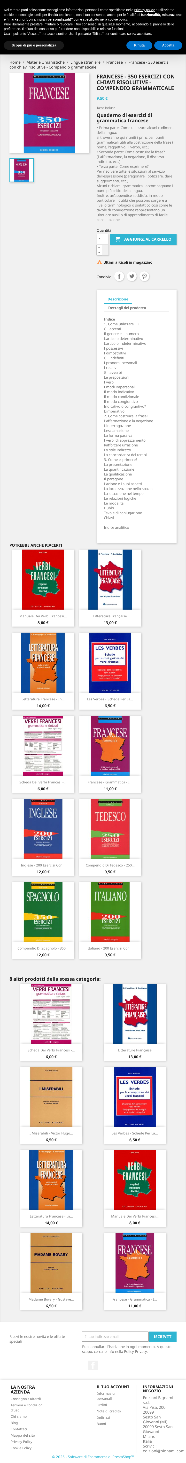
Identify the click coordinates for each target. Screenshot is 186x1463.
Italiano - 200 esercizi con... (110, 948)
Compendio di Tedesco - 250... (110, 865)
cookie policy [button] (117, 19)
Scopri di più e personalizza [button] (34, 45)
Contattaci (19, 1429)
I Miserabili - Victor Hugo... (51, 1133)
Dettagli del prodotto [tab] (127, 307)
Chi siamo (19, 1416)
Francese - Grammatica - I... (110, 782)
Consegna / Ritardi (26, 1398)
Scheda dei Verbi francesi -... (43, 782)
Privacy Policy (21, 1441)
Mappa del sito (23, 1435)
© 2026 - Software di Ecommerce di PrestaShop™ (93, 1456)
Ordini (102, 1404)
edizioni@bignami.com (164, 1451)
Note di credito (109, 1411)
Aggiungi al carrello (143, 239)
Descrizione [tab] (118, 299)
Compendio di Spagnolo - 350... (43, 948)
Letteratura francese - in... (43, 699)
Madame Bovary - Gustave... (51, 1299)
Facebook (93, 1365)
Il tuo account (113, 1386)
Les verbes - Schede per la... (110, 699)
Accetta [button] (168, 45)
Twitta (132, 276)
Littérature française (110, 616)
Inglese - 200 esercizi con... (43, 865)
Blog (14, 1422)
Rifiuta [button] (139, 45)
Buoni (101, 1423)
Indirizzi (103, 1417)
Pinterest (144, 276)
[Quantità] (102, 239)
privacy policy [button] (144, 10)
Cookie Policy (21, 1448)
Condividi (119, 276)
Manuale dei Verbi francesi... (43, 616)
